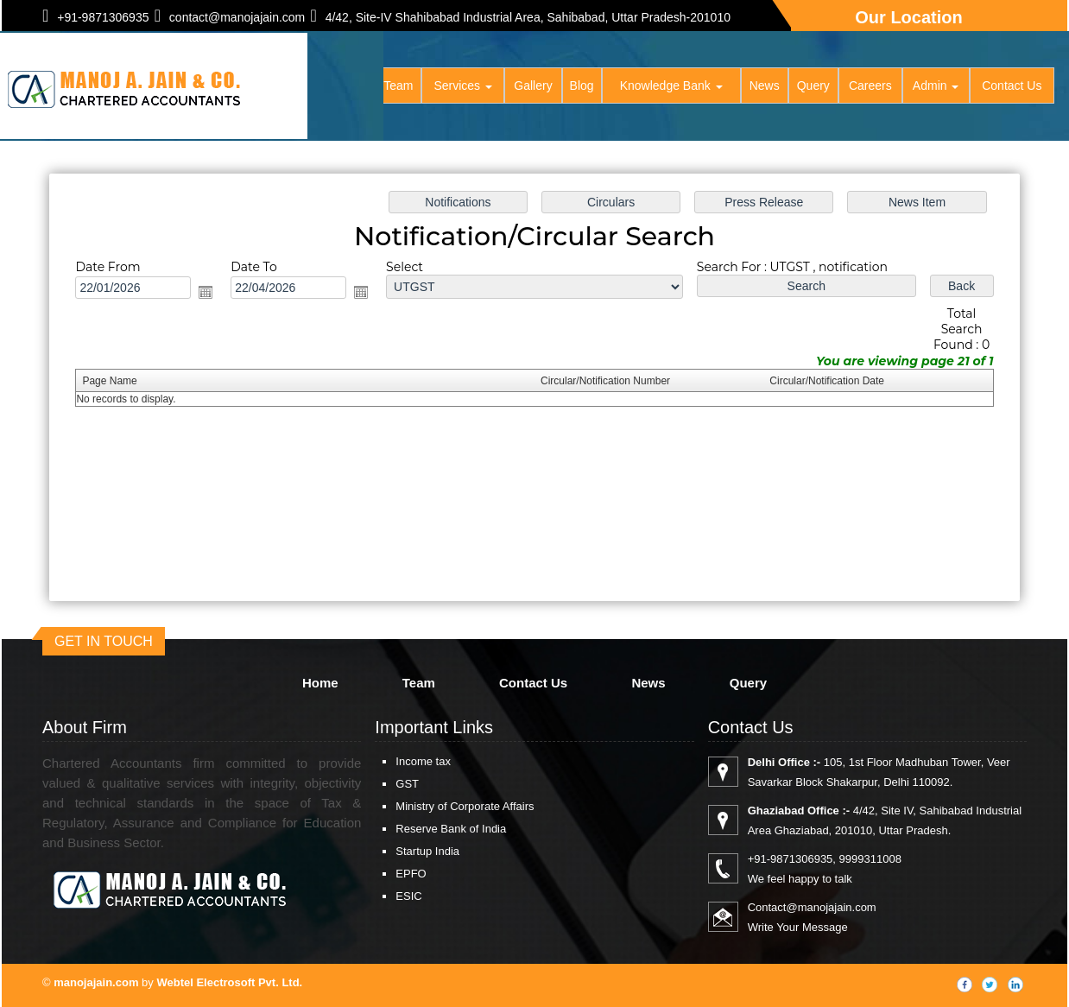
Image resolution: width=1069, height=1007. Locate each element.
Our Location (908, 17)
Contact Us (1011, 86)
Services (464, 86)
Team (399, 86)
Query (813, 86)
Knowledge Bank (672, 86)
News (765, 86)
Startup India (427, 851)
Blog (583, 86)
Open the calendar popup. (206, 291)
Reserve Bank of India (450, 828)
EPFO (410, 873)
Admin (936, 86)
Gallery (534, 86)
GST (407, 783)
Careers (870, 86)
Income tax (423, 761)
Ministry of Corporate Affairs (464, 806)
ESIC (408, 896)
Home (352, 86)
